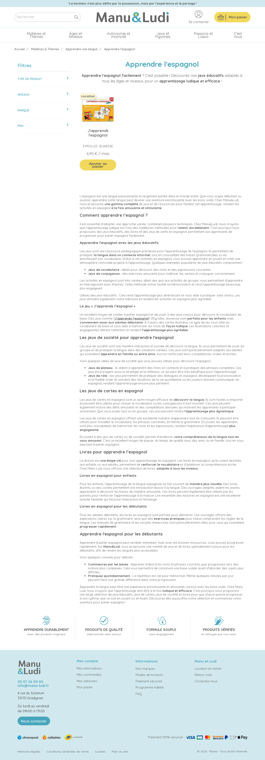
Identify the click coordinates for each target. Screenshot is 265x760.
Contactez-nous (206, 681)
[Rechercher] (47, 17)
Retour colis (203, 675)
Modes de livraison (149, 675)
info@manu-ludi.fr (33, 685)
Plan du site (120, 751)
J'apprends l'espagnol (98, 133)
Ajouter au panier (98, 165)
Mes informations (89, 668)
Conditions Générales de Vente (68, 751)
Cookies (100, 751)
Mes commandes (89, 675)
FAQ (139, 694)
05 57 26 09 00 (30, 681)
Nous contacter (34, 721)
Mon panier (85, 687)
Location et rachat (208, 669)
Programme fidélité (150, 687)
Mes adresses (87, 681)
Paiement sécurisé (149, 681)
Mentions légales (29, 751)
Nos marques (145, 669)
